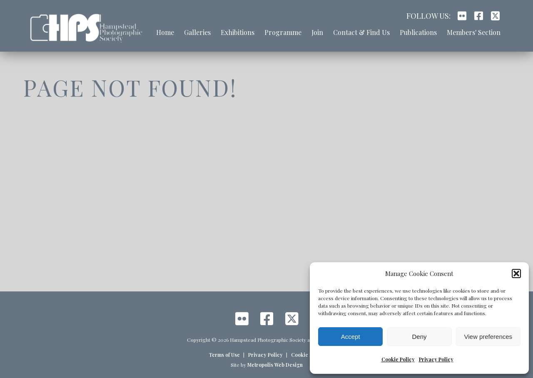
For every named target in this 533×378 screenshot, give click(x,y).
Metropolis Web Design (275, 364)
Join (317, 32)
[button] (516, 273)
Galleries (197, 32)
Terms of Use (224, 354)
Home (165, 32)
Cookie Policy (398, 359)
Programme (282, 32)
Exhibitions (237, 32)
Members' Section (474, 32)
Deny (419, 336)
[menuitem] (165, 36)
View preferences (488, 336)
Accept (350, 336)
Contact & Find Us (361, 32)
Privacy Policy (436, 359)
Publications (418, 32)
